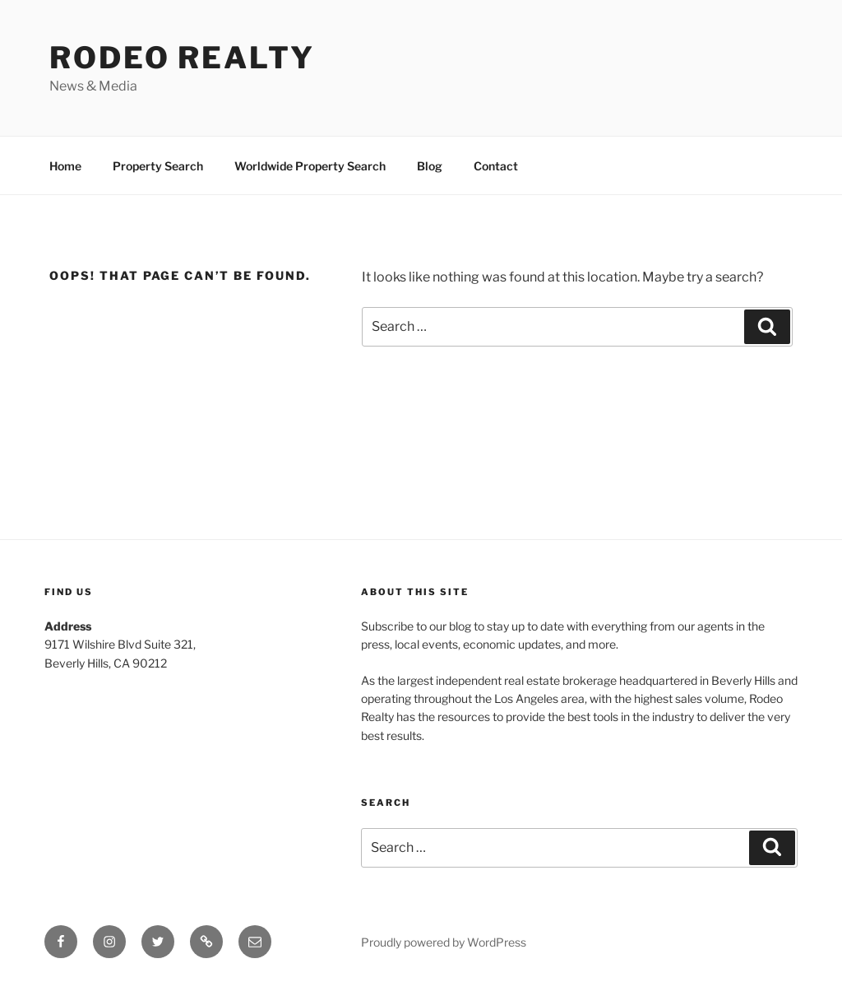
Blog (429, 166)
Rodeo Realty (182, 58)
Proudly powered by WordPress (443, 942)
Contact (496, 166)
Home (65, 166)
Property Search (158, 166)
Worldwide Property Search (310, 166)
